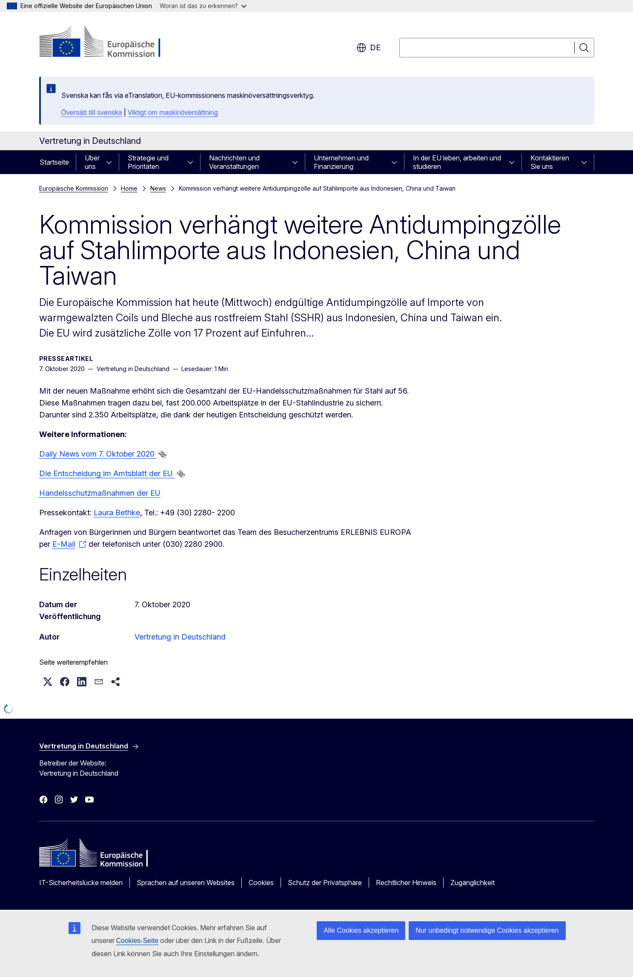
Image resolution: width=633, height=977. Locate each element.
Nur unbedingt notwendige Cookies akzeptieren (487, 930)
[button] (47, 681)
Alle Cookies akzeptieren (361, 930)
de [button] (368, 48)
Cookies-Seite (137, 940)
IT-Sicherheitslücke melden (81, 882)
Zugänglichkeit (472, 882)
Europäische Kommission (73, 188)
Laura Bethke (117, 512)
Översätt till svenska (91, 112)
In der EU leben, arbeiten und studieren (457, 162)
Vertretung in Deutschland (180, 636)
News (158, 188)
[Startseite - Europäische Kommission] (108, 43)
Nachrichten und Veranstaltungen (234, 162)
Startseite (54, 162)
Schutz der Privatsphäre (325, 882)
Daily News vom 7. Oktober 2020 (98, 453)
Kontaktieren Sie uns (549, 162)
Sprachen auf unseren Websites (186, 882)
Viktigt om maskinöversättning (173, 112)
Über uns (92, 162)
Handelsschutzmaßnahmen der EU (99, 492)
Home (129, 188)
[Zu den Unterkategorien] (111, 162)
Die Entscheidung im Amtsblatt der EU (107, 473)
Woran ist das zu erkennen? (203, 5)
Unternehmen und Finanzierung (341, 162)
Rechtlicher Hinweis (406, 882)
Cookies (261, 882)
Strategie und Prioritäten (148, 162)
